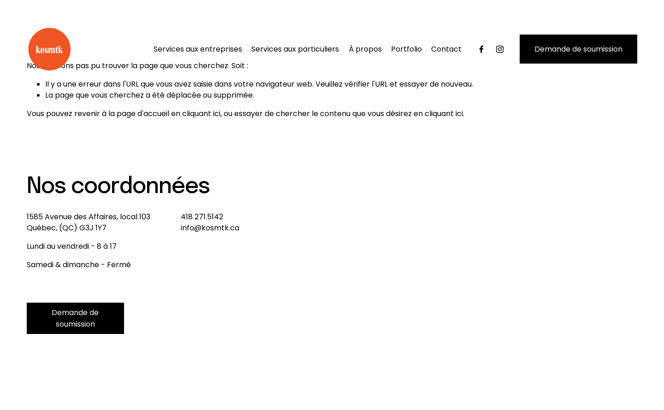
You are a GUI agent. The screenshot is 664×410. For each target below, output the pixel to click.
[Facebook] (481, 49)
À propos (365, 49)
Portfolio (406, 49)
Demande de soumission (578, 49)
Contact (446, 49)
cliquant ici (201, 113)
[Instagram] (499, 49)
